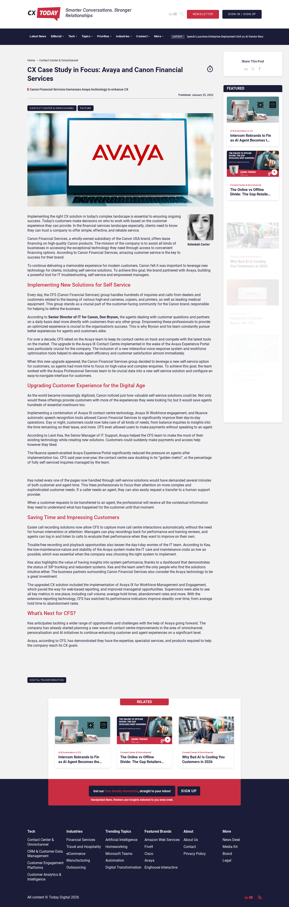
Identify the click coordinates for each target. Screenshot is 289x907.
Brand (227, 854)
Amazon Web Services (162, 840)
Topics (87, 36)
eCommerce (75, 854)
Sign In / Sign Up (242, 14)
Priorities (104, 36)
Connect (143, 36)
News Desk (231, 840)
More (158, 36)
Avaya (149, 860)
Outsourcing (76, 867)
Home (31, 60)
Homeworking (116, 847)
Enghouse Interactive (160, 867)
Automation (114, 860)
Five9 (148, 847)
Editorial (57, 36)
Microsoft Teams (118, 854)
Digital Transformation (47, 680)
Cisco (148, 854)
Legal (227, 860)
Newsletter (203, 14)
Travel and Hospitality (83, 847)
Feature (85, 108)
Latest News (38, 36)
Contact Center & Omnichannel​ (52, 108)
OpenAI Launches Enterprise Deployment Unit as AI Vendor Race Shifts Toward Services (236, 36)
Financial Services (80, 840)
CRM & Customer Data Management (45, 853)
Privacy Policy (195, 854)
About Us (191, 840)
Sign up (189, 791)
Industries (124, 36)
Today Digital (59, 897)
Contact (190, 847)
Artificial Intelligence (121, 840)
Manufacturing (78, 860)
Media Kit (230, 847)
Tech (72, 36)
